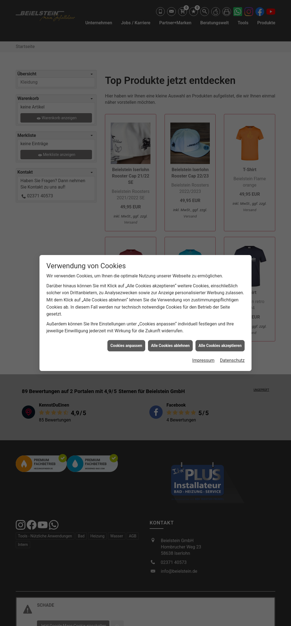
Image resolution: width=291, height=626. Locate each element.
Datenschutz (232, 357)
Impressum (203, 357)
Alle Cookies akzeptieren (220, 342)
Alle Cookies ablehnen (170, 342)
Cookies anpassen (126, 342)
